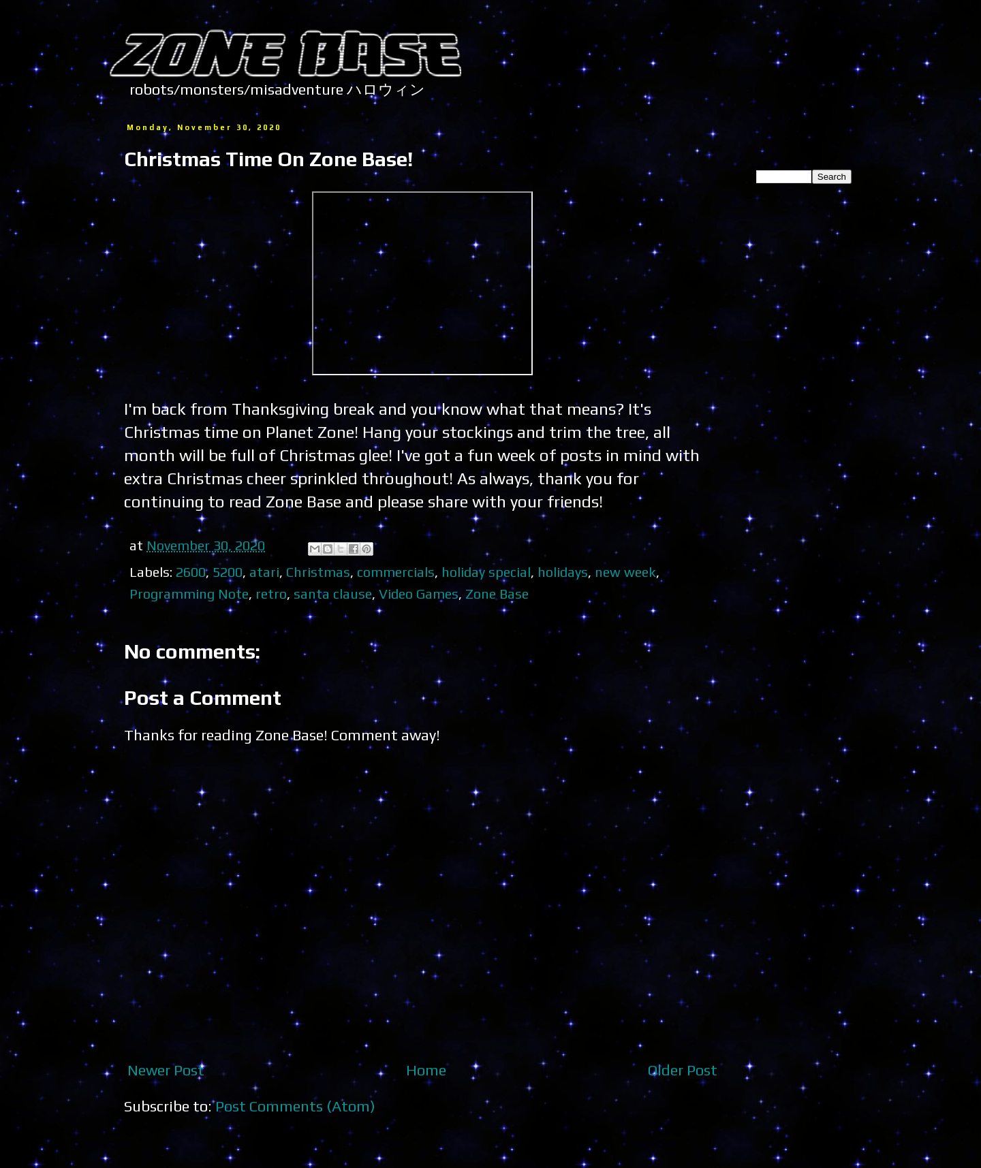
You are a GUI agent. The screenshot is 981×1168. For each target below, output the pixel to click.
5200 (228, 572)
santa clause (333, 593)
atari (264, 572)
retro (271, 593)
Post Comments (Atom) (295, 1106)
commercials (396, 572)
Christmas (318, 572)
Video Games (418, 593)
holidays (563, 572)
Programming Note (189, 593)
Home (426, 1070)
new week (625, 572)
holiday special (486, 572)
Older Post (682, 1070)
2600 (191, 572)
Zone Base (497, 593)
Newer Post (165, 1070)
